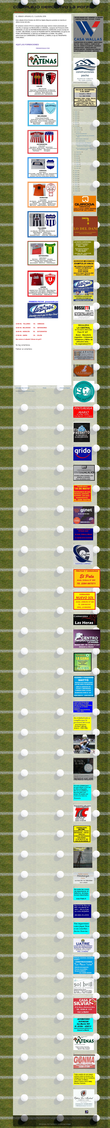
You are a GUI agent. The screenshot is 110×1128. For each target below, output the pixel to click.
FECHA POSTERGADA (81, 133)
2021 (76, 122)
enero (77, 168)
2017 (76, 172)
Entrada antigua (65, 388)
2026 (76, 112)
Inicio (44, 388)
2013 (76, 180)
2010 (76, 186)
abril (77, 162)
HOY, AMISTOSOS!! (80, 141)
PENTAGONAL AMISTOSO (82, 138)
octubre (78, 132)
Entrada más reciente (22, 388)
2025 (76, 114)
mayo (77, 160)
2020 (76, 124)
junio (77, 158)
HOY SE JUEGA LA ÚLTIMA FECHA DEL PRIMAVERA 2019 (84, 149)
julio (77, 156)
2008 (76, 190)
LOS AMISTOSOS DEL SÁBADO (83, 143)
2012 (76, 182)
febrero (78, 166)
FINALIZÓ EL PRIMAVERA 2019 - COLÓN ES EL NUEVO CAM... (84, 145)
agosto (78, 154)
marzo (77, 164)
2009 (76, 188)
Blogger (69, 1124)
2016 (76, 174)
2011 (76, 184)
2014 (76, 178)
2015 (76, 176)
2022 (76, 120)
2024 (76, 116)
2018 (76, 170)
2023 (76, 118)
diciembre (78, 127)
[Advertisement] (75, 1118)
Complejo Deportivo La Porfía (53, 7)
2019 (76, 126)
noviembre (78, 129)
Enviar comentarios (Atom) (28, 391)
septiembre (79, 152)
